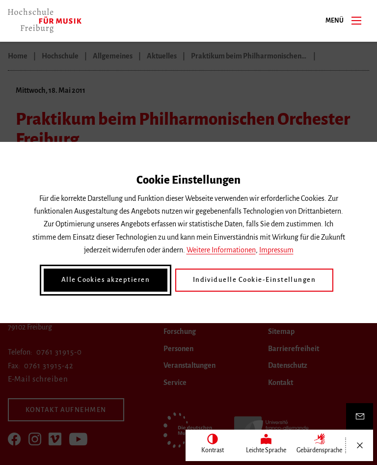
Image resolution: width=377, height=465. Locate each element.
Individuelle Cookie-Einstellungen (251, 279)
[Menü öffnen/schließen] (359, 445)
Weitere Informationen (221, 250)
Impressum (276, 250)
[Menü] (356, 20)
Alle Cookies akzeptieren (110, 279)
